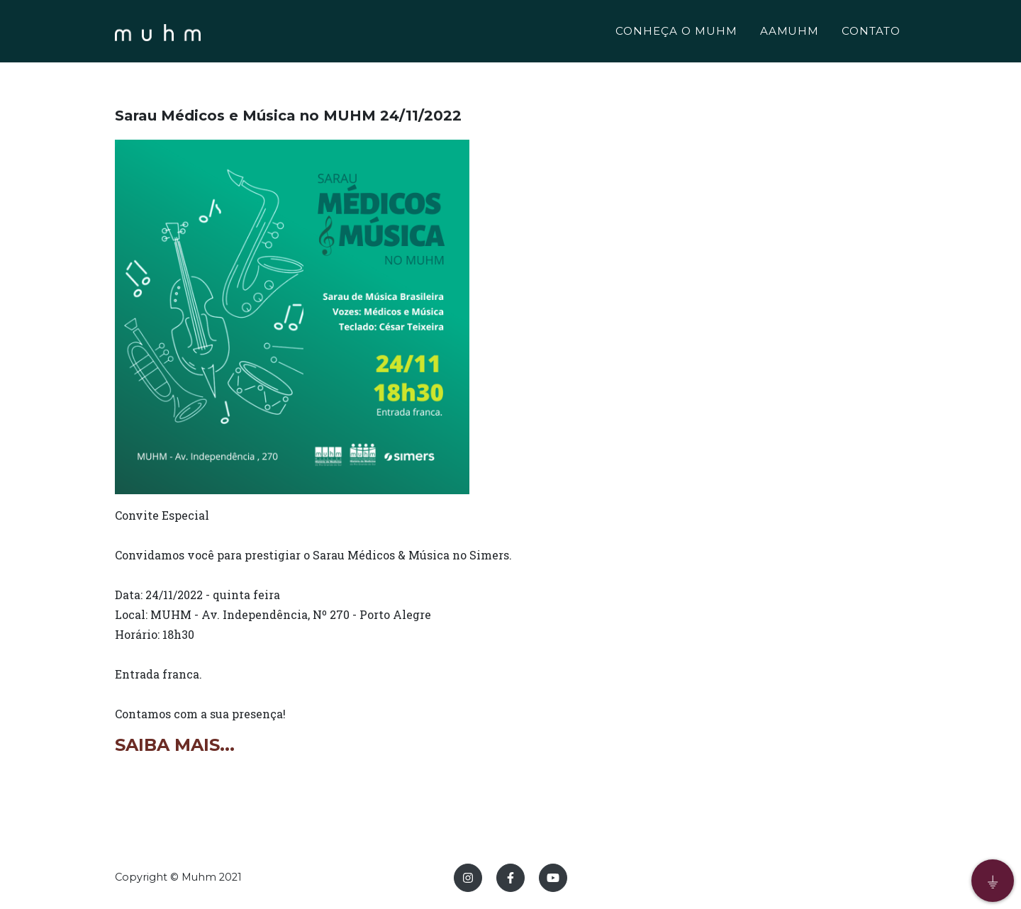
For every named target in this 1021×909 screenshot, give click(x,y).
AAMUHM (790, 33)
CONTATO (871, 33)
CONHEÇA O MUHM (676, 33)
